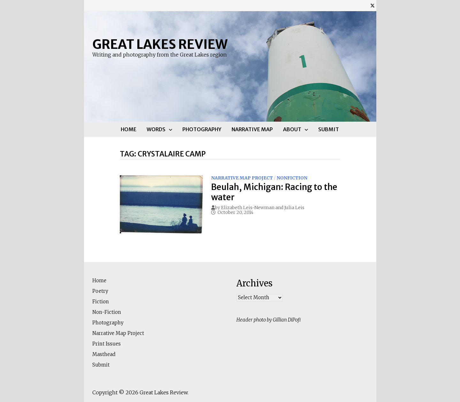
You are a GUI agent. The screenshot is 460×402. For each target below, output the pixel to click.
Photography (201, 129)
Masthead (103, 354)
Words (156, 129)
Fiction (100, 302)
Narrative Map (252, 129)
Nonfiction (292, 178)
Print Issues (106, 344)
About (292, 129)
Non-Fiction (106, 312)
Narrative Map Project (242, 178)
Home (128, 129)
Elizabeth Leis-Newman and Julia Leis (262, 207)
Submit (328, 129)
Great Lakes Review (159, 44)
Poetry (100, 291)
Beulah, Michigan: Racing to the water (274, 192)
